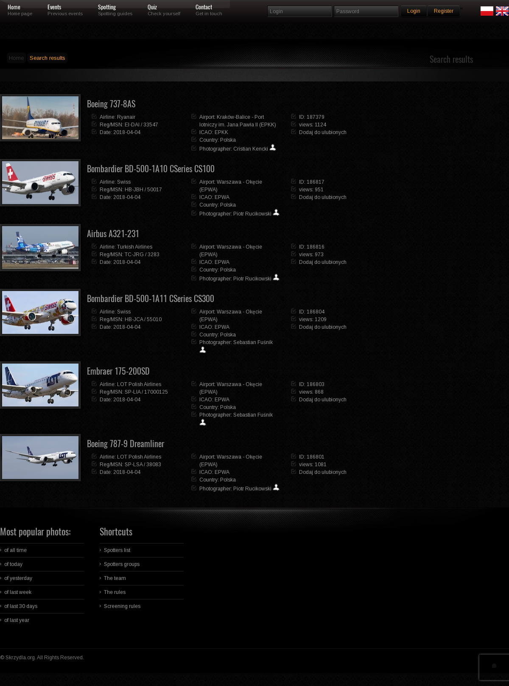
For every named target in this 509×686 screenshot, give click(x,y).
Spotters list (117, 550)
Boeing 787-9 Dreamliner (125, 443)
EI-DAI (132, 125)
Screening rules (122, 606)
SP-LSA (134, 465)
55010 (154, 319)
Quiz (152, 7)
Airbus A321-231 (113, 233)
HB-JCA (134, 319)
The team (115, 578)
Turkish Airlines (134, 247)
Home (14, 7)
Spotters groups (122, 564)
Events (54, 7)
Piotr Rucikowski (252, 214)
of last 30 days (20, 606)
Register (443, 11)
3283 (153, 255)
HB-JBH (134, 190)
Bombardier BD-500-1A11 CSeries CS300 (150, 298)
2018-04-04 (126, 132)
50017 (154, 190)
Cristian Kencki (250, 149)
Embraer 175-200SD (118, 371)
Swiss (124, 182)
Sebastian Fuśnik (253, 342)
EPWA (222, 197)
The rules (115, 592)
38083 (153, 465)
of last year (16, 620)
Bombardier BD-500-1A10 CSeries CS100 (151, 168)
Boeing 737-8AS (111, 103)
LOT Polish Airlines (139, 384)
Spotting (107, 7)
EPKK (221, 132)
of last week (17, 592)
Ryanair (126, 117)
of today (13, 564)
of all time (15, 550)
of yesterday (18, 578)
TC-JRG (134, 255)
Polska (228, 140)
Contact (204, 7)
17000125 (156, 392)
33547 (150, 125)
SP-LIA (132, 392)
